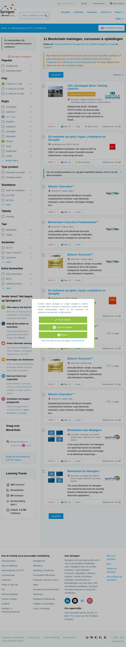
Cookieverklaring (77, 341)
